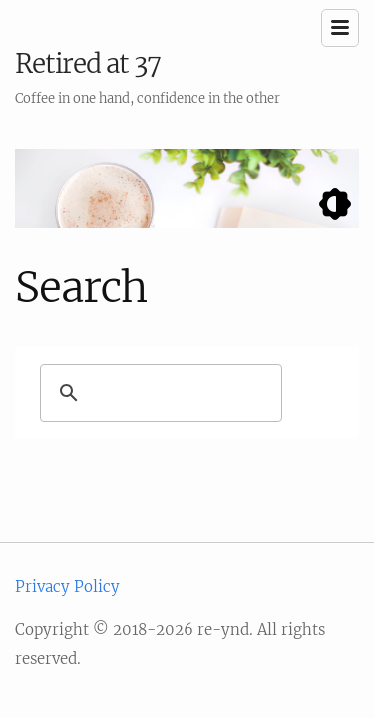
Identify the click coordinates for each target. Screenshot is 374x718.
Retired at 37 (88, 63)
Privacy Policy (67, 586)
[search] (180, 393)
